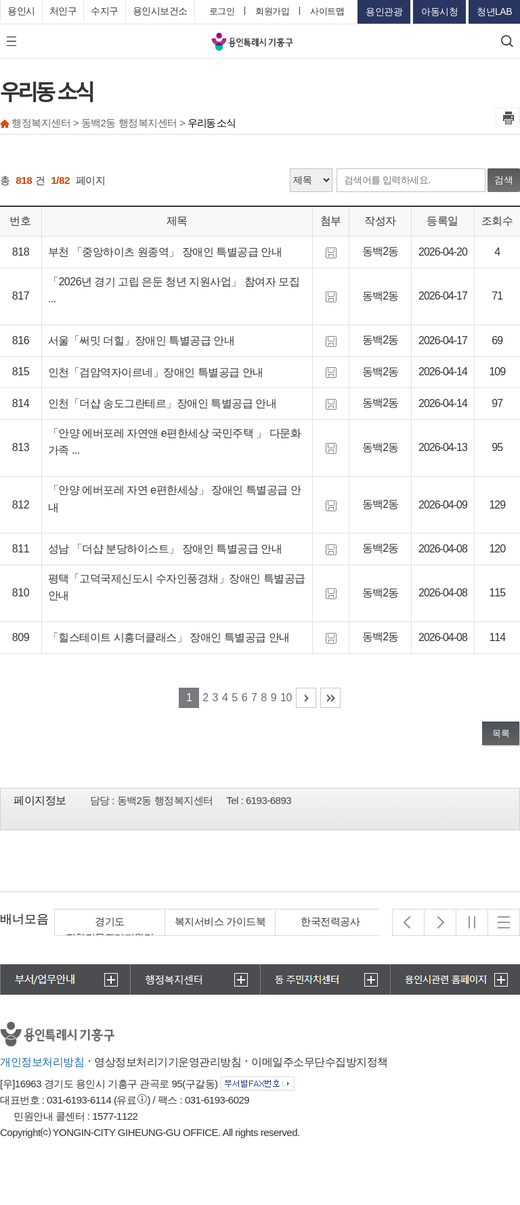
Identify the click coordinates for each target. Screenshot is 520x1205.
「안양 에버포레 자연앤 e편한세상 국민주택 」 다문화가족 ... (174, 441)
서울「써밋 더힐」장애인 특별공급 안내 (141, 340)
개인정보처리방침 (42, 1062)
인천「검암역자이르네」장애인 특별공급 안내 (155, 372)
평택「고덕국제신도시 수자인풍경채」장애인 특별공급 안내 (176, 587)
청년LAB (494, 11)
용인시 (21, 10)
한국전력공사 (330, 921)
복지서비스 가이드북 (220, 921)
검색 (503, 179)
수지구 (104, 10)
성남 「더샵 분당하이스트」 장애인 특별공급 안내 (165, 548)
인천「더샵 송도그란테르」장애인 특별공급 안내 (162, 403)
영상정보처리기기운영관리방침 (167, 1062)
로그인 (222, 11)
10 (286, 697)
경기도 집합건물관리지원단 (110, 929)
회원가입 (272, 11)
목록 (500, 733)
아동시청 (439, 11)
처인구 (63, 10)
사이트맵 (327, 11)
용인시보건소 (160, 10)
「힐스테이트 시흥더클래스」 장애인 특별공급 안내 (169, 637)
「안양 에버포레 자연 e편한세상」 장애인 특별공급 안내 (174, 498)
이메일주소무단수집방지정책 (319, 1062)
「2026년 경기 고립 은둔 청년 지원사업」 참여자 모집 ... (173, 290)
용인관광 (384, 11)
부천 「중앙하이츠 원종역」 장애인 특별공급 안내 (165, 252)
